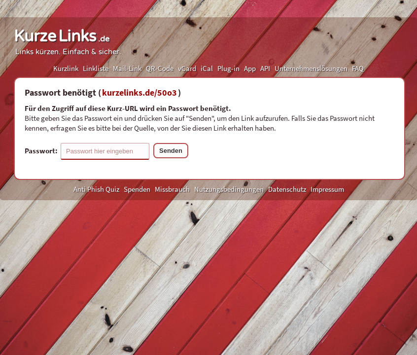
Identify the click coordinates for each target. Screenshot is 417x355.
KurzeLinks (61, 36)
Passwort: (87, 151)
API (265, 68)
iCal (207, 68)
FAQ (358, 68)
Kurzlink (65, 68)
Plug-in (228, 68)
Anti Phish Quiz (96, 189)
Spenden (137, 189)
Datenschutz (287, 189)
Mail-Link (127, 68)
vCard (187, 68)
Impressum (327, 189)
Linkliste (95, 68)
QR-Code (160, 68)
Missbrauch (172, 189)
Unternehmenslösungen (311, 68)
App (250, 68)
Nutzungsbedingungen (229, 189)
